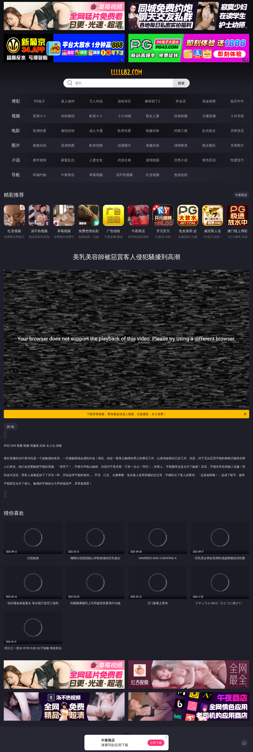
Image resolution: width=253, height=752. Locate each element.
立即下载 (156, 743)
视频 (16, 116)
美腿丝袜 (152, 145)
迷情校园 (152, 160)
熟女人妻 (152, 116)
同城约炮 (39, 174)
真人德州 (68, 101)
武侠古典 (124, 160)
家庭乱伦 (68, 160)
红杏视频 (152, 174)
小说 (16, 160)
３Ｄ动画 (124, 116)
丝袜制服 (181, 116)
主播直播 (209, 116)
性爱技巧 (237, 160)
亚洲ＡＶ (39, 116)
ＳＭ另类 (237, 116)
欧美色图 (96, 145)
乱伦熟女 (209, 130)
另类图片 (237, 145)
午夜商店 (68, 174)
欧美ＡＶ (96, 116)
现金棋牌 (209, 101)
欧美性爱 (124, 130)
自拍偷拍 (68, 116)
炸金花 (181, 101)
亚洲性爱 (39, 130)
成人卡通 (96, 130)
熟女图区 (209, 145)
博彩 (16, 101)
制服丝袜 (152, 130)
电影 (16, 130)
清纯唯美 (181, 145)
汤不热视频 (124, 174)
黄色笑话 (209, 160)
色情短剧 (181, 174)
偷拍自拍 (68, 130)
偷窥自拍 (39, 145)
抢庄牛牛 (237, 101)
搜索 (181, 83)
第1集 (10, 427)
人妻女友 (96, 160)
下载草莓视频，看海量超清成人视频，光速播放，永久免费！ (167, 414)
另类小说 (181, 160)
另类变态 (237, 130)
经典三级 (181, 130)
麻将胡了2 (152, 101)
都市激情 (39, 160)
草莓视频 (96, 174)
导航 (16, 174)
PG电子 (39, 101)
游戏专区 (124, 101)
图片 (16, 145)
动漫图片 (124, 145)
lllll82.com (126, 72)
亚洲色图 (68, 145)
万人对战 (96, 101)
